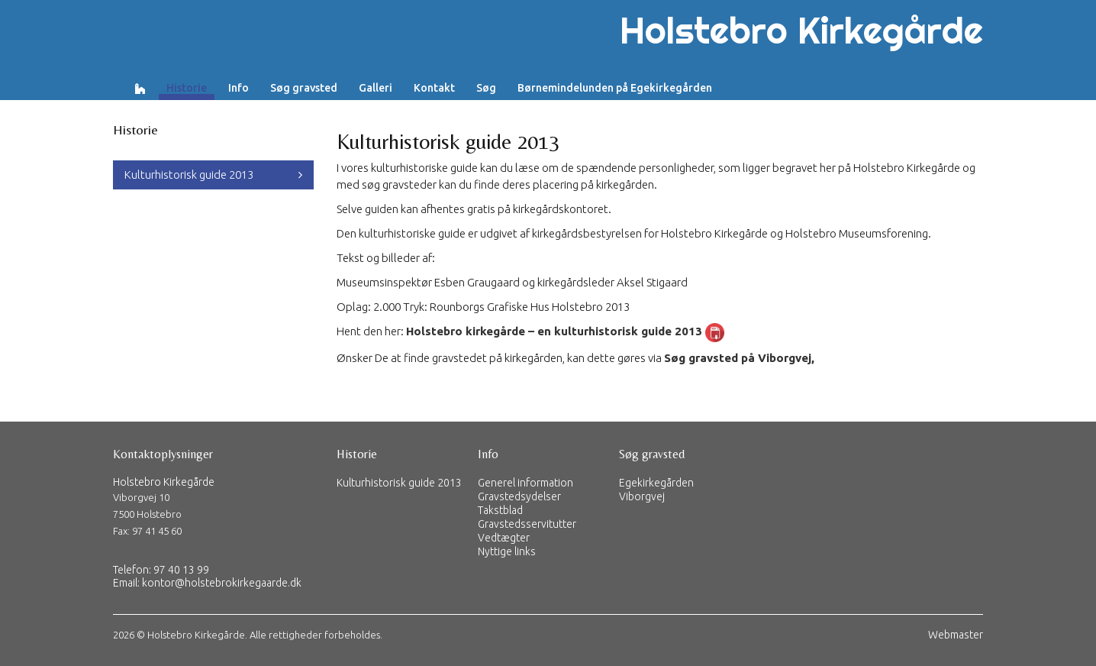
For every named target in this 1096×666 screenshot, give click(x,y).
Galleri (375, 88)
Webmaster (955, 635)
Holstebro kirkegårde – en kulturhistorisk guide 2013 (554, 331)
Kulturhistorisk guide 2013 (188, 174)
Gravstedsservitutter (527, 524)
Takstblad (500, 510)
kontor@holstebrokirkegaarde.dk (221, 583)
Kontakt (434, 88)
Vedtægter (504, 538)
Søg (486, 88)
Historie (186, 88)
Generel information (525, 483)
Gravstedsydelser (519, 496)
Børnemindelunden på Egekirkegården (614, 88)
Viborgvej (642, 496)
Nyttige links (507, 551)
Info (238, 88)
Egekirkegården (656, 483)
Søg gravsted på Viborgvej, (739, 357)
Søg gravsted (303, 88)
